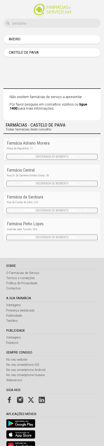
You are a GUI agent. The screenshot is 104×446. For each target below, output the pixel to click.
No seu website (16, 349)
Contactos (13, 278)
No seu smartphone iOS (22, 354)
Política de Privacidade (21, 272)
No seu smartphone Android (25, 359)
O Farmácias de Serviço (22, 262)
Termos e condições (20, 267)
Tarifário (12, 310)
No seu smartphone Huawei (25, 364)
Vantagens (13, 294)
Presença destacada (20, 300)
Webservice (14, 369)
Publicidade (14, 305)
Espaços (12, 332)
